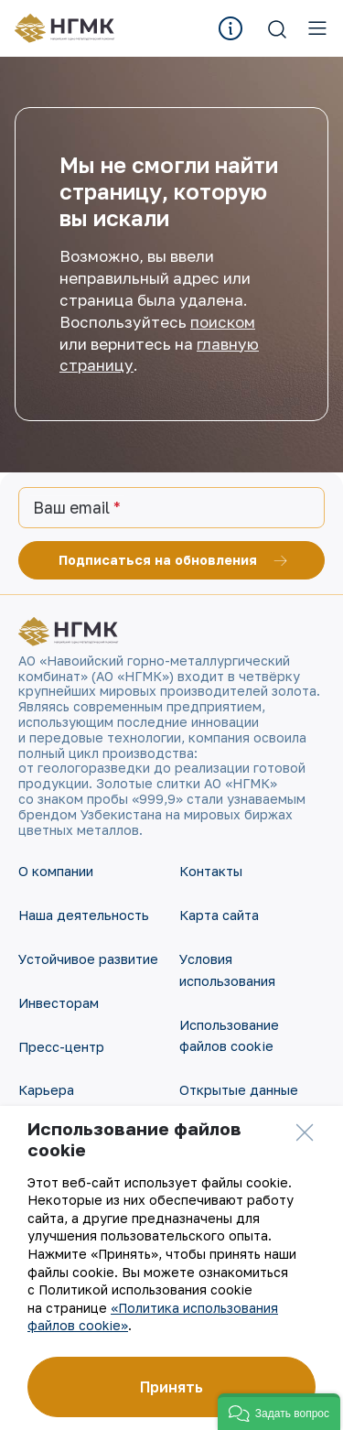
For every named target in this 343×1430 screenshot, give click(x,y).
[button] (279, 1411)
